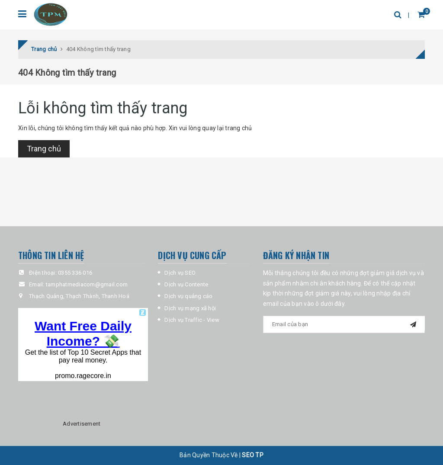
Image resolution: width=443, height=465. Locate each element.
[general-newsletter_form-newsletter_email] (344, 324)
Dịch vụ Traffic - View (191, 320)
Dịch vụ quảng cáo (188, 296)
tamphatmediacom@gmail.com (87, 284)
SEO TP (252, 455)
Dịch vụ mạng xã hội (190, 308)
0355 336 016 (75, 272)
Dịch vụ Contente (186, 284)
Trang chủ (44, 148)
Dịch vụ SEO (180, 272)
